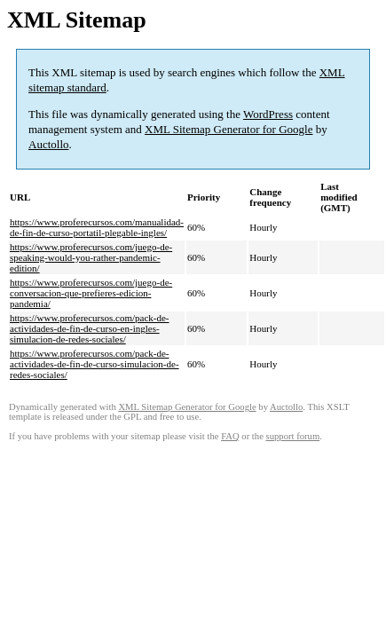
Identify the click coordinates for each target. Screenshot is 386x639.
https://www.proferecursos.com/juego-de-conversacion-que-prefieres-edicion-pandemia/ (91, 293)
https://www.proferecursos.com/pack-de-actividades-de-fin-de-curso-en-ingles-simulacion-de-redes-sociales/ (89, 328)
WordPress (268, 114)
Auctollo (48, 144)
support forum (293, 436)
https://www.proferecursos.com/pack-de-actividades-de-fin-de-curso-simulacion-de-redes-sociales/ (94, 364)
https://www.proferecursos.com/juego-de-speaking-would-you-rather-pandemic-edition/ (91, 257)
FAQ (230, 436)
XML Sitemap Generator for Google (228, 129)
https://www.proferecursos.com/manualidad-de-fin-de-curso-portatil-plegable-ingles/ (97, 227)
